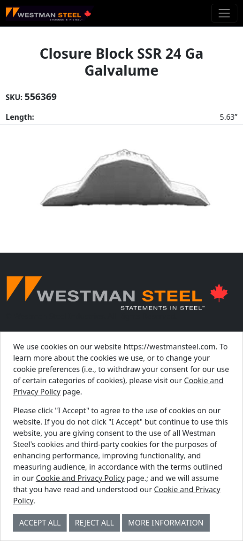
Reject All (94, 523)
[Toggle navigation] (224, 13)
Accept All (40, 523)
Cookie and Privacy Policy (80, 478)
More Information (166, 523)
